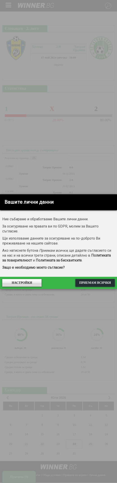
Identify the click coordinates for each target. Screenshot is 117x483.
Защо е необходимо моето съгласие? (33, 267)
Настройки (22, 282)
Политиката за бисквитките (59, 260)
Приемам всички (95, 282)
